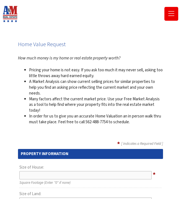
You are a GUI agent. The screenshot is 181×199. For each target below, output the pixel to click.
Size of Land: (30, 194)
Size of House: (31, 167)
